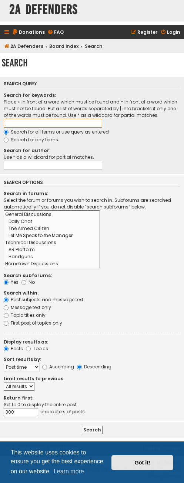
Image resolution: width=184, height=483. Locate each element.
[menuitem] (28, 32)
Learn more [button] (69, 471)
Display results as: (26, 342)
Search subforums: (28, 275)
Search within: (21, 293)
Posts (13, 348)
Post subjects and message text (43, 299)
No (28, 282)
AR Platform (51, 249)
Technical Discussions (51, 242)
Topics (37, 348)
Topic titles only (25, 315)
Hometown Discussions (51, 263)
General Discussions (51, 214)
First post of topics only (33, 323)
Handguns (51, 256)
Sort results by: (22, 359)
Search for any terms (31, 140)
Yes (11, 282)
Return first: (18, 398)
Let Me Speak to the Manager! (51, 235)
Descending (94, 367)
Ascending (58, 367)
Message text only (27, 307)
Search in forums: (26, 193)
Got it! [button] (142, 463)
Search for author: (27, 150)
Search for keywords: (30, 95)
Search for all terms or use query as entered (56, 132)
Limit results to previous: (34, 378)
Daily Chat (51, 221)
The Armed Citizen (51, 228)
